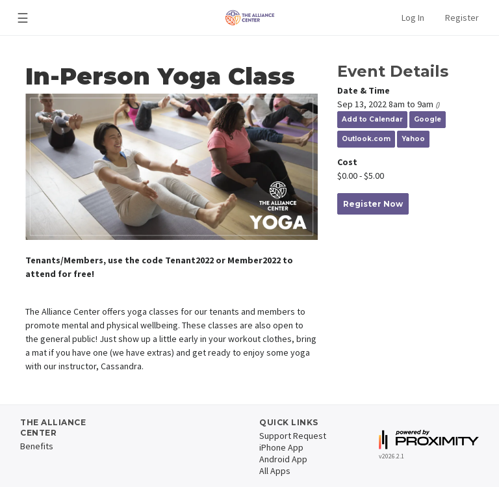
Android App (283, 459)
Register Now (373, 204)
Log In (413, 17)
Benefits (36, 446)
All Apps (274, 471)
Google (427, 119)
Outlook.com (366, 139)
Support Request (292, 435)
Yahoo (413, 139)
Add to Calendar (372, 119)
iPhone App (281, 447)
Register (462, 17)
